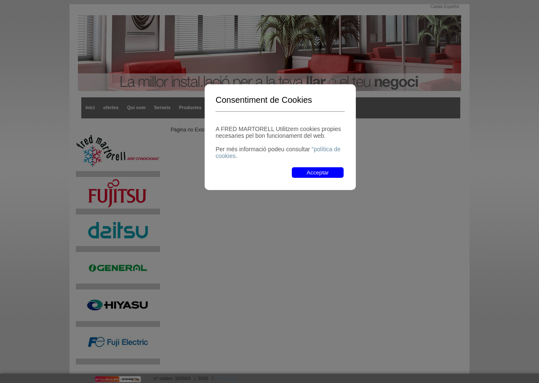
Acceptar (318, 172)
